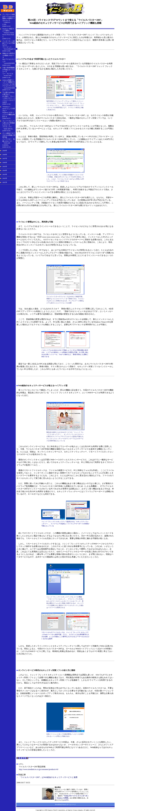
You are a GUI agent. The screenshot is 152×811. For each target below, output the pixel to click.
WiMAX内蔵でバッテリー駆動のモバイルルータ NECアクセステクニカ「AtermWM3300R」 (9, 84)
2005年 (4, 166)
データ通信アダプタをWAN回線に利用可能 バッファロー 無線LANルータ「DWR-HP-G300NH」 (8, 139)
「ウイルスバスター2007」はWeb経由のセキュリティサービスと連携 (48, 777)
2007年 (4, 158)
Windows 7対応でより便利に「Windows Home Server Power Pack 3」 (8, 32)
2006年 (4, 162)
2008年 (4, 154)
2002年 (4, 178)
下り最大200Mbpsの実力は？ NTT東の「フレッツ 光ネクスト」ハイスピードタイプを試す (8, 97)
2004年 (4, 170)
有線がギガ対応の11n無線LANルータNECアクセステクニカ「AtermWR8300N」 (9, 58)
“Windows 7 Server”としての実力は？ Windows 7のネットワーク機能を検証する (8, 111)
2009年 (4, 150)
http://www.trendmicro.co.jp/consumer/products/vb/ (38, 769)
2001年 (4, 182)
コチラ (66, 800)
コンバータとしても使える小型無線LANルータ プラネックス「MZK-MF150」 (8, 125)
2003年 (4, 174)
